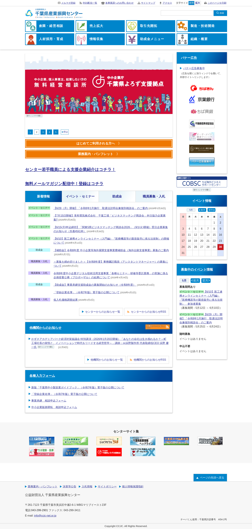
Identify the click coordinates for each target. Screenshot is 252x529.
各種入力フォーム (42, 375)
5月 (191, 210)
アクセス (167, 3)
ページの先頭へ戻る (212, 477)
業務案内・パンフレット (42, 486)
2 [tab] (36, 132)
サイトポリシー (107, 486)
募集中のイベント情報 (197, 269)
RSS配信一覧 (90, 3)
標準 (191, 3)
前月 (203, 210)
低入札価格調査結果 (66, 299)
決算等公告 (69, 486)
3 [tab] (43, 132)
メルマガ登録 (68, 3)
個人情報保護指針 (133, 486)
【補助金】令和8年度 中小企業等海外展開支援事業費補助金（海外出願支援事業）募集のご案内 (111, 250)
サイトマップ (148, 3)
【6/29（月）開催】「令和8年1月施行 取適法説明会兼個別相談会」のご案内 (101, 208)
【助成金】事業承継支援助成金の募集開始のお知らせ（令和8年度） (95, 284)
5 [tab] (56, 132)
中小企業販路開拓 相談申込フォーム (54, 407)
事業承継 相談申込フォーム (48, 400)
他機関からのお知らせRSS (157, 327)
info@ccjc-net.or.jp (45, 515)
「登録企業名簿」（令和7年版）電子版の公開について (87, 292)
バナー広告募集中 (194, 68)
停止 (65, 131)
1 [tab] (30, 132)
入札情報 (87, 486)
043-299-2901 (39, 510)
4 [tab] (49, 132)
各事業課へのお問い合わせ (119, 3)
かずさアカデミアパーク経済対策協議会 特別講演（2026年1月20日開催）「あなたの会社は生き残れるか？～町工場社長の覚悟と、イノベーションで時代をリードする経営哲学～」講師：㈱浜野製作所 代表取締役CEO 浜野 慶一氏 (100, 343)
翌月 (211, 210)
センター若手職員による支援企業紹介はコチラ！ (70, 169)
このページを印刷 (217, 3)
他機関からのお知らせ (45, 327)
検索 (222, 13)
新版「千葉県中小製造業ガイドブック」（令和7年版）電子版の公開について (77, 387)
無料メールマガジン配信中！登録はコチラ (64, 183)
